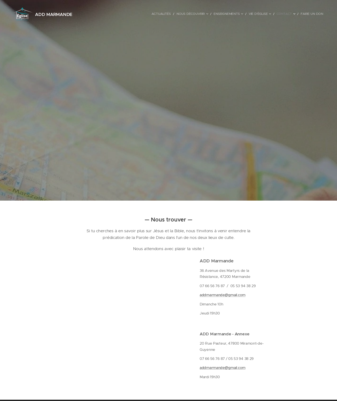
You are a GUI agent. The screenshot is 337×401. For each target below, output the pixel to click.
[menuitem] (173, 14)
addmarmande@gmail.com (222, 295)
